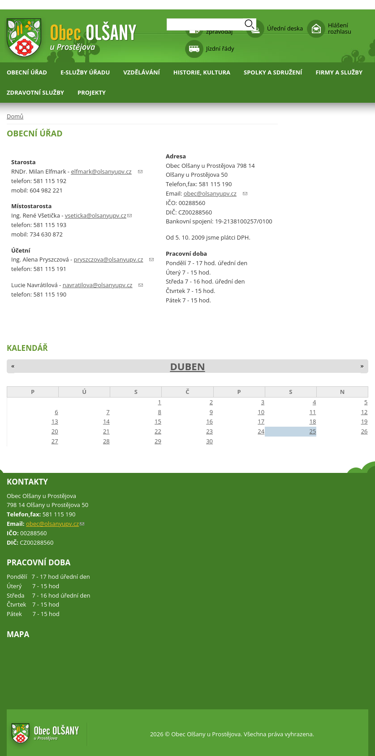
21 (106, 431)
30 (209, 441)
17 (261, 421)
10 (261, 412)
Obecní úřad (27, 72)
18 (312, 421)
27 (55, 441)
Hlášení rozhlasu (339, 28)
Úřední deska (285, 28)
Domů (15, 116)
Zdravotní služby (35, 92)
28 (106, 441)
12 (364, 412)
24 (261, 431)
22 (158, 431)
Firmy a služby (338, 72)
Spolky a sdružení (273, 72)
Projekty (92, 92)
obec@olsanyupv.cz (55, 524)
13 (55, 421)
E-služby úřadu (85, 72)
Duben (187, 366)
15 (158, 421)
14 (106, 421)
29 (158, 441)
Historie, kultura (201, 72)
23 (209, 431)
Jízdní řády (220, 48)
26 (364, 431)
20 (55, 431)
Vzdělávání (141, 72)
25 (312, 431)
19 (364, 421)
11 (312, 412)
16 (209, 421)
